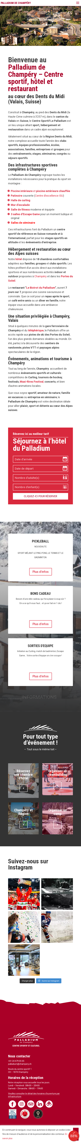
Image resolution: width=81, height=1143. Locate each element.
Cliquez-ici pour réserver (40, 496)
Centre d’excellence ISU (49, 195)
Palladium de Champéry (40, 20)
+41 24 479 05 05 (16, 1061)
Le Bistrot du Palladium (40, 287)
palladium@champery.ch (20, 1064)
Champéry (40, 276)
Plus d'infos (41, 572)
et (40, 191)
